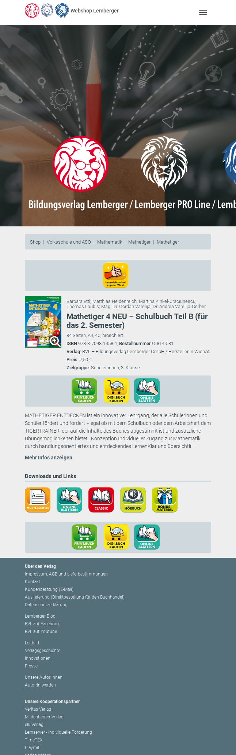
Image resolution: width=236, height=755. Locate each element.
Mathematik (109, 242)
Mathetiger (139, 242)
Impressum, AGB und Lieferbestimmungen (66, 574)
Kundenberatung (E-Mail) (49, 589)
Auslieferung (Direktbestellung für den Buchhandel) (75, 597)
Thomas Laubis (82, 306)
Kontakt (32, 581)
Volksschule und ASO (69, 242)
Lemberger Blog (40, 616)
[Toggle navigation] (203, 12)
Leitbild (32, 642)
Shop (35, 242)
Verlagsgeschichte (42, 650)
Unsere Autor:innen (43, 677)
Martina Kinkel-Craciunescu (167, 301)
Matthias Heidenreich (114, 301)
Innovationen (37, 658)
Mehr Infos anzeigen (48, 457)
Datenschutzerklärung (46, 604)
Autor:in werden (40, 685)
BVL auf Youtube (41, 631)
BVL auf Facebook (42, 623)
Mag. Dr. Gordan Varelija (126, 306)
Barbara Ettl (78, 301)
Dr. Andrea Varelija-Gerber (179, 306)
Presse (31, 666)
